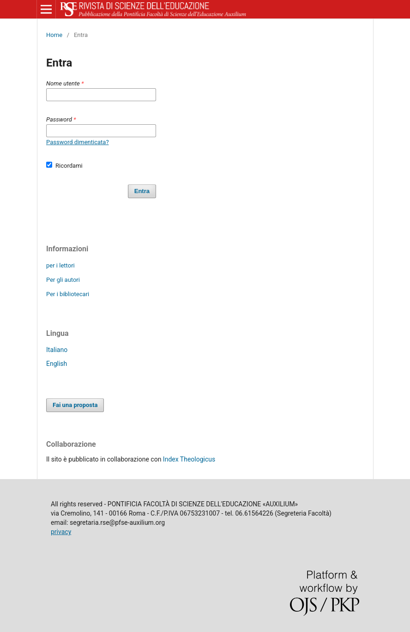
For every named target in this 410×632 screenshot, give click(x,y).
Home (54, 34)
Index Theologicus (189, 459)
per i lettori (60, 265)
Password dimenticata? (77, 142)
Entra (142, 191)
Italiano (56, 349)
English (56, 363)
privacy (61, 531)
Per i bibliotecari (67, 294)
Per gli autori (63, 279)
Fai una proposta (75, 404)
